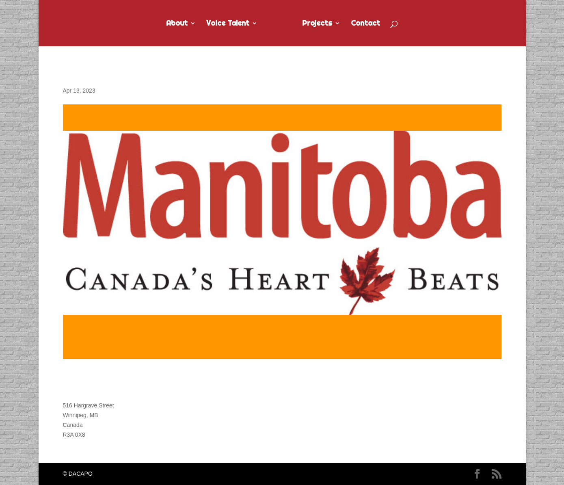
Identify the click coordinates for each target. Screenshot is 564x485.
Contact (370, 24)
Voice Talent (223, 24)
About (172, 24)
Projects (322, 24)
